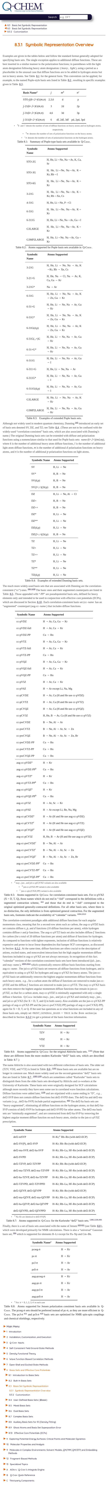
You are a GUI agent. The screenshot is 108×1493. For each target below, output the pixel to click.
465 (68, 1101)
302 (42, 902)
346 (29, 589)
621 (83, 1225)
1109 (40, 1076)
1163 (90, 1051)
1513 (84, 914)
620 (79, 1225)
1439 (33, 589)
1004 (79, 914)
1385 (35, 1076)
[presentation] (37, 92)
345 (76, 423)
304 (14, 1233)
